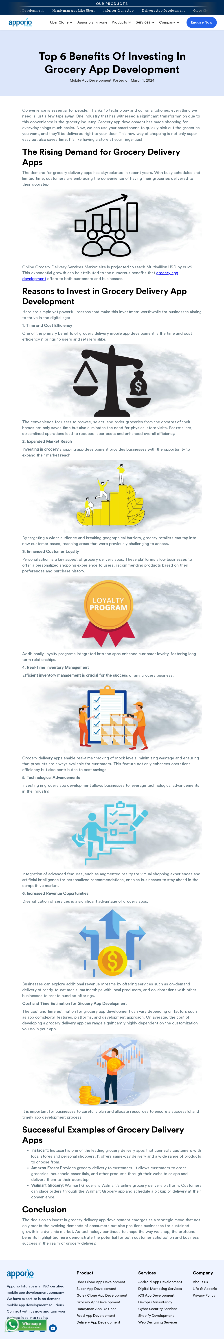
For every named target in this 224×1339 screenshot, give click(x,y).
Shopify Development (156, 1315)
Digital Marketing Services (160, 1289)
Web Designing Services (158, 1322)
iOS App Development (156, 1295)
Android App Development (160, 1282)
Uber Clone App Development (101, 1282)
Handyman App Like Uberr (71, 10)
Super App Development (96, 1289)
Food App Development (96, 1315)
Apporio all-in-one (92, 22)
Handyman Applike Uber (96, 1309)
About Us (200, 1282)
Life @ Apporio (205, 1289)
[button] (61, 22)
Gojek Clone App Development (102, 1295)
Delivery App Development (161, 10)
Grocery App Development (99, 1302)
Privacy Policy (204, 1295)
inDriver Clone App (116, 10)
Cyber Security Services (157, 1309)
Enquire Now (201, 22)
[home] (22, 22)
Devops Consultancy (155, 1302)
